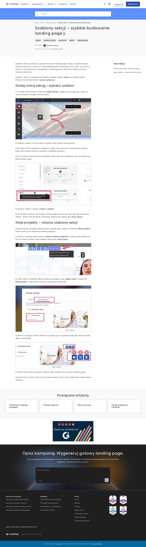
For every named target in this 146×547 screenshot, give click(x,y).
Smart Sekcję (77, 217)
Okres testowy (84, 405)
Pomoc (42, 22)
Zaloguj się (118, 4)
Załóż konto (133, 4)
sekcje (38, 40)
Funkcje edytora (50, 405)
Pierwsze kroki (51, 22)
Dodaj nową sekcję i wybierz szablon (127, 68)
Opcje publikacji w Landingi (120, 406)
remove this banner (97, 544)
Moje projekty (83, 40)
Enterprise (63, 4)
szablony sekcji (49, 40)
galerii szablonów (47, 80)
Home (37, 22)
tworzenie (62, 40)
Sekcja (67, 77)
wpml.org (59, 544)
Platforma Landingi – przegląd (19, 406)
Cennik (73, 4)
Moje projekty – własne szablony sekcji (127, 72)
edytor (71, 40)
